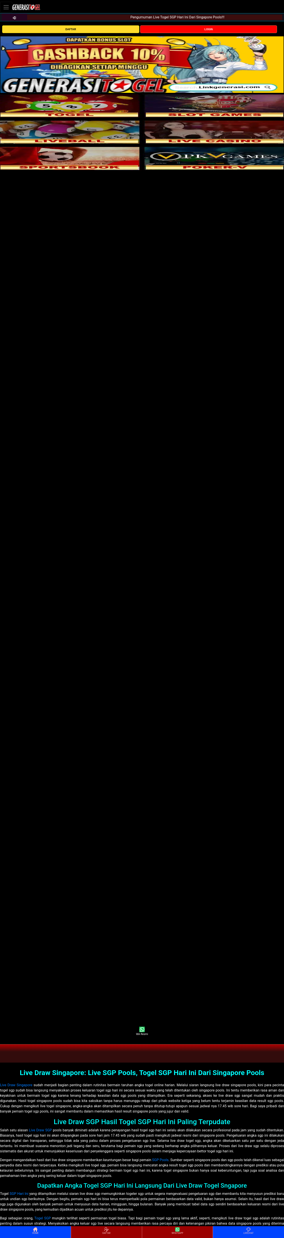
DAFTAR (70, 29)
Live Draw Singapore (16, 1085)
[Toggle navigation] (6, 7)
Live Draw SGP (40, 1130)
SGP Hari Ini (19, 1194)
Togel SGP (42, 1218)
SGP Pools (160, 1160)
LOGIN (208, 29)
